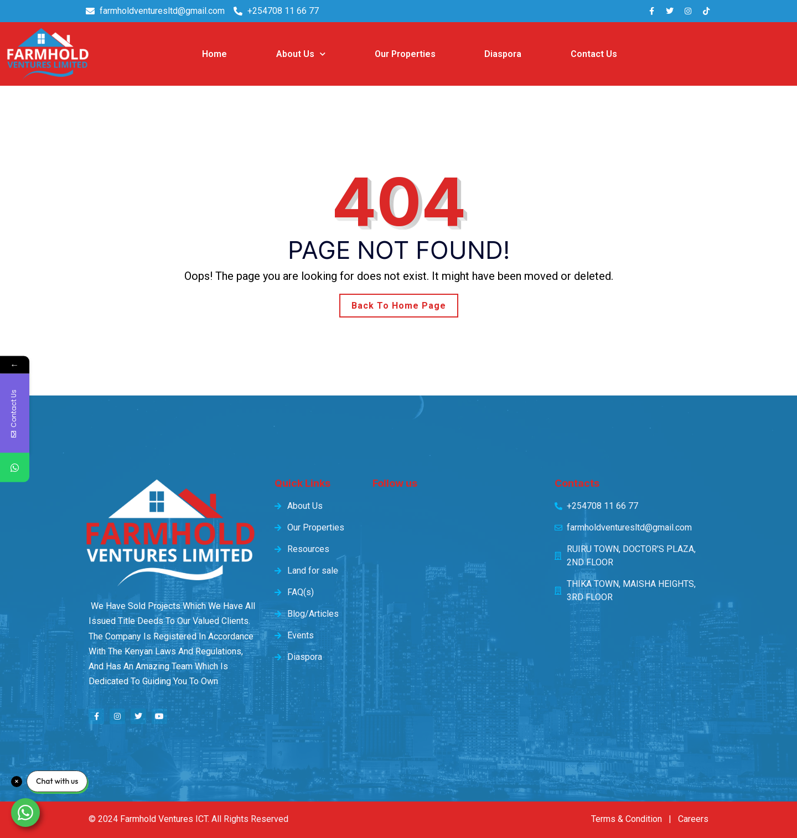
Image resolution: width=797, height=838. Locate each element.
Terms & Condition (626, 819)
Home (214, 54)
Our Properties (405, 54)
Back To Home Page (398, 305)
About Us (300, 54)
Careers (693, 819)
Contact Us (594, 54)
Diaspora (502, 54)
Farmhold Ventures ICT (164, 819)
